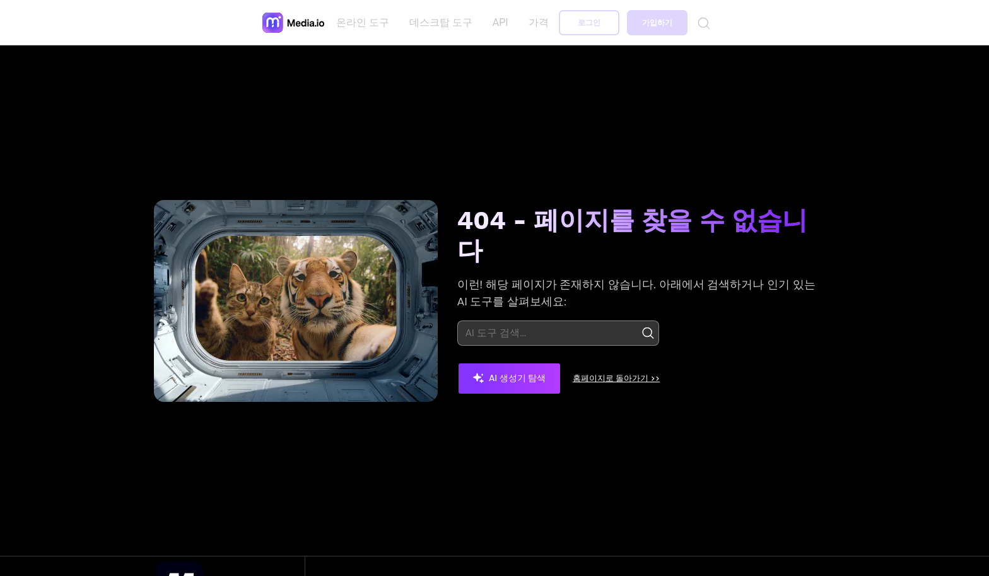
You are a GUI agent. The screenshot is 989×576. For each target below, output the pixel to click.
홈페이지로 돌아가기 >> (628, 377)
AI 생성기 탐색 (509, 378)
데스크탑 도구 (443, 22)
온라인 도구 (365, 22)
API (503, 22)
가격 (540, 22)
